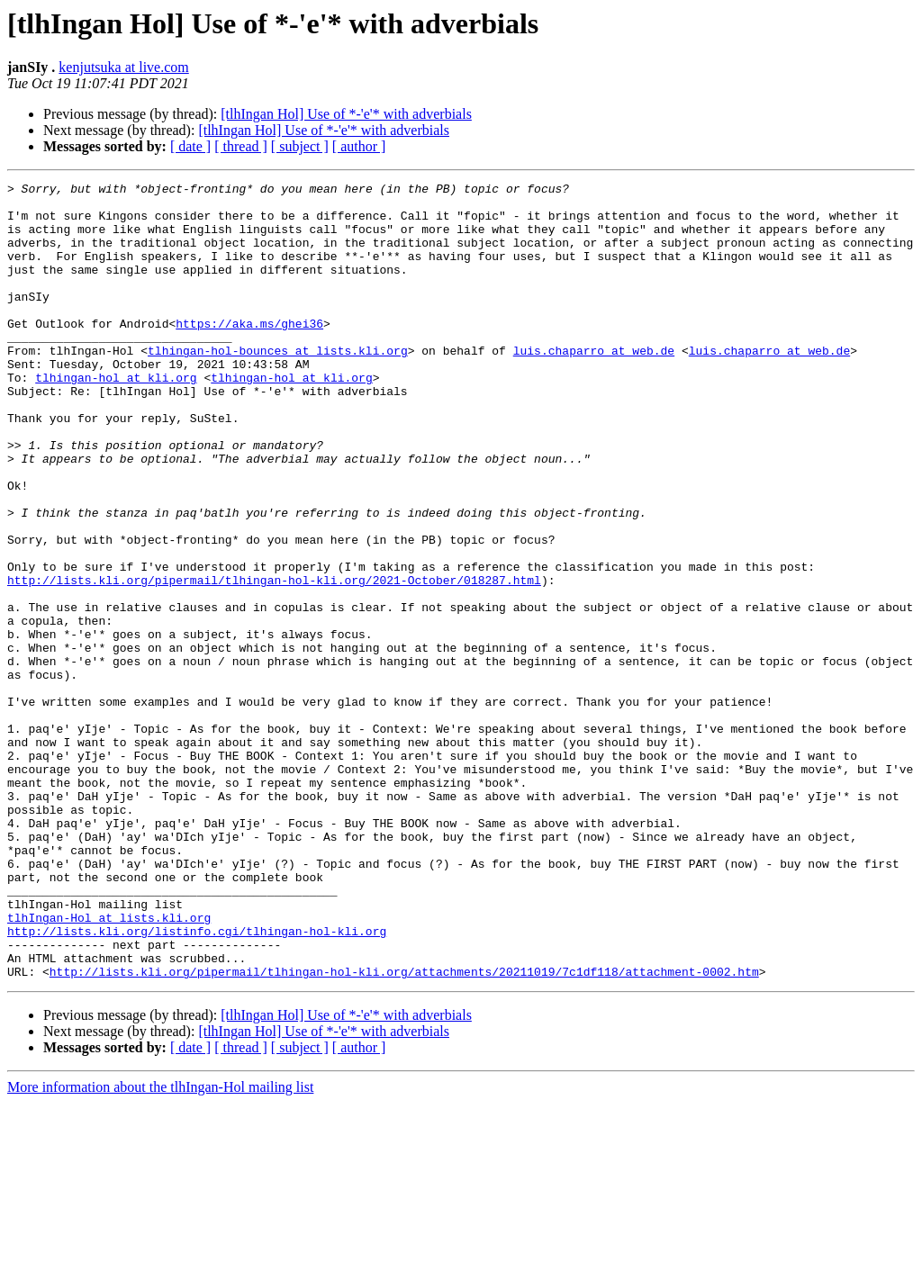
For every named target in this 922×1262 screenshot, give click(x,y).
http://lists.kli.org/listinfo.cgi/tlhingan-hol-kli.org (196, 1082)
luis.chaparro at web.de (593, 385)
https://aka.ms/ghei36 (249, 353)
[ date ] (190, 146)
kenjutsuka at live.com (123, 67)
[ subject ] (300, 146)
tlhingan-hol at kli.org (115, 418)
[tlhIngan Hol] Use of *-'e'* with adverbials (346, 114)
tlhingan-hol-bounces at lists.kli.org (278, 385)
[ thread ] (240, 146)
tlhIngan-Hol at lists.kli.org (109, 1066)
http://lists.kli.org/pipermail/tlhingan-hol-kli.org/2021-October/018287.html (274, 661)
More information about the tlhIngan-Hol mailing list (160, 1246)
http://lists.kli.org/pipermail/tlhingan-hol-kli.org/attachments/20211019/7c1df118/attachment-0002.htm (404, 1130)
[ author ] (359, 146)
